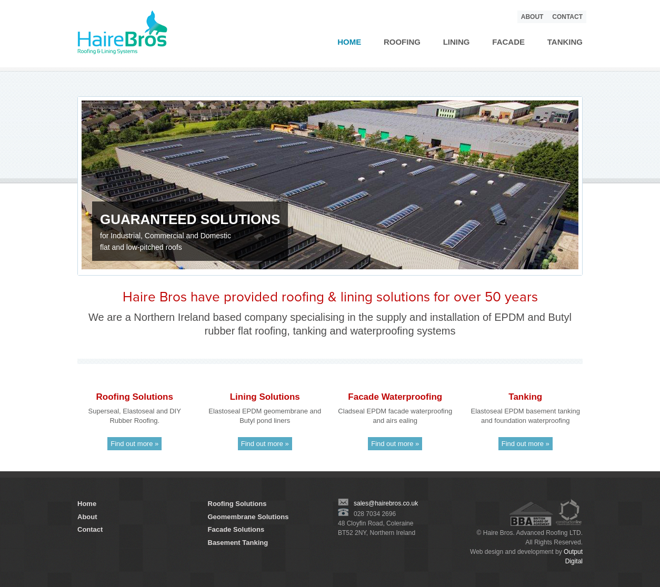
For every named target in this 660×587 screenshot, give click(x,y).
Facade (508, 41)
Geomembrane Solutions (248, 517)
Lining (456, 41)
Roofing (402, 41)
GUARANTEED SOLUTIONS (190, 219)
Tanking (565, 41)
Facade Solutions (236, 529)
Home (349, 41)
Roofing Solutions (237, 504)
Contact (567, 17)
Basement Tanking (238, 542)
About (532, 17)
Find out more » (134, 444)
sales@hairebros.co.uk (378, 503)
